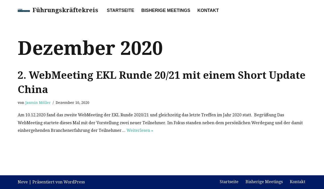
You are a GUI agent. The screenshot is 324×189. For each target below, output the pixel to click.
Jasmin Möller (38, 103)
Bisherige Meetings (165, 10)
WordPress (74, 182)
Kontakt (208, 10)
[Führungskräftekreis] (58, 10)
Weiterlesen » (140, 130)
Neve (23, 182)
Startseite (120, 10)
